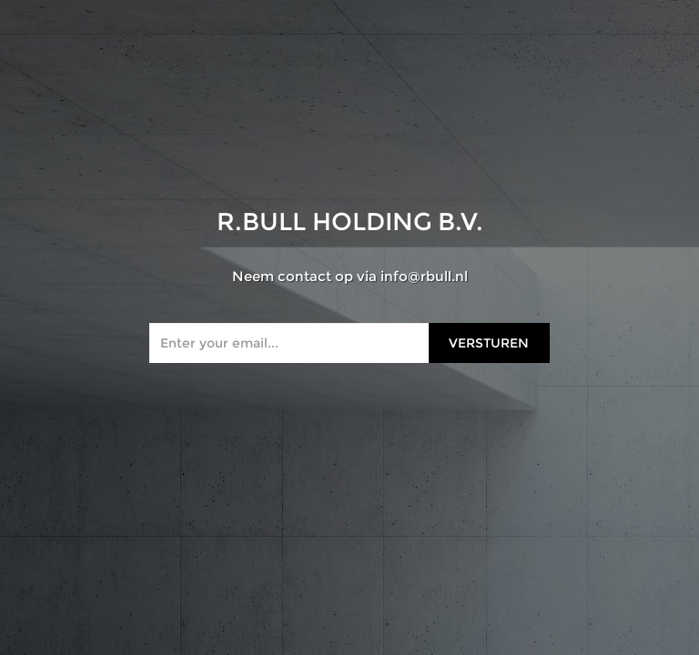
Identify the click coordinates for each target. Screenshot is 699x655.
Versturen (489, 343)
